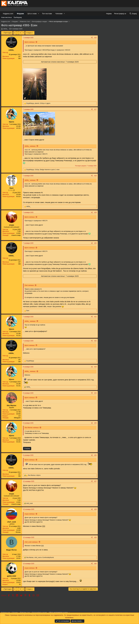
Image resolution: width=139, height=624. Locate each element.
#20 (95, 243)
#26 (95, 455)
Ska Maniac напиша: (32, 427)
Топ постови (47, 14)
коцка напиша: (30, 514)
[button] (38, 13)
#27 (95, 481)
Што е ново (32, 14)
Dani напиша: (29, 285)
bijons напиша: (30, 42)
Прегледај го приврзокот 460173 (36, 154)
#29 (95, 537)
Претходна (8, 33)
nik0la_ (5, 29)
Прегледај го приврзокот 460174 (36, 220)
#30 (95, 563)
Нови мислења (6, 17)
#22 (95, 341)
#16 (95, 37)
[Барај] (133, 13)
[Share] (91, 37)
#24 (95, 393)
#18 (95, 175)
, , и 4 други (38, 103)
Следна (29, 33)
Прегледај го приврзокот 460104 (36, 50)
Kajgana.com (8, 14)
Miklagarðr (17, 418)
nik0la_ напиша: (30, 146)
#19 (95, 212)
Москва (18, 532)
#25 (95, 423)
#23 (95, 367)
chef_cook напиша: (31, 542)
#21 (95, 317)
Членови (58, 14)
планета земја (16, 235)
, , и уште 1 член (43, 169)
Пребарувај (18, 17)
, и (40, 557)
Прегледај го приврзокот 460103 (58, 50)
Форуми (20, 14)
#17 (95, 109)
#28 (95, 509)
